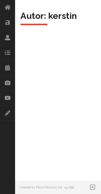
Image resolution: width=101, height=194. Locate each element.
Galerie (7, 83)
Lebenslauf (7, 37)
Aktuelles (7, 22)
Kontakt (7, 113)
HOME (7, 7)
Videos (7, 98)
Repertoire (7, 52)
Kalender (7, 67)
